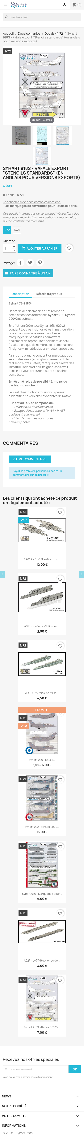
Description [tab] (20, 294)
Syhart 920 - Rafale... (42, 760)
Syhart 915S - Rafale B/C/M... (42, 1027)
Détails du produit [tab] (49, 294)
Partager (20, 262)
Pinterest (40, 262)
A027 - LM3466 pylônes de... (42, 960)
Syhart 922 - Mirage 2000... (42, 827)
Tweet (30, 262)
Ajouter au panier (39, 248)
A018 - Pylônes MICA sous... (42, 626)
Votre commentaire (30, 459)
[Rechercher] (42, 17)
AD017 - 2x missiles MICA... (42, 693)
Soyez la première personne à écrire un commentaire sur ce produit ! (37, 473)
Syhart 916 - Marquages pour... (42, 894)
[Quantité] (7, 248)
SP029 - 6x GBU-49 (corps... (42, 559)
